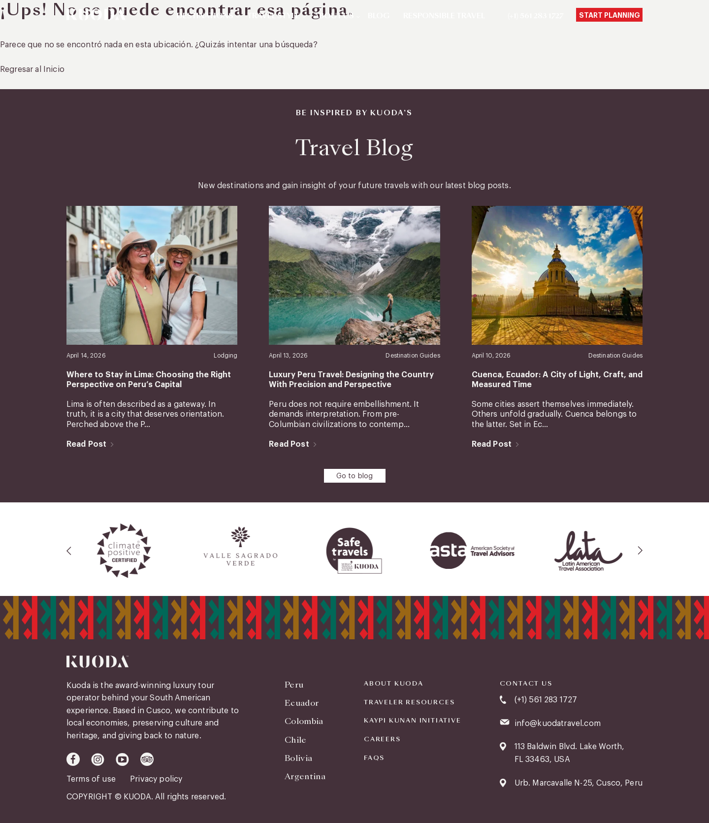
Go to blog (354, 476)
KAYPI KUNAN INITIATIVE (412, 720)
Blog (378, 16)
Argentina (305, 776)
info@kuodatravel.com (558, 723)
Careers (382, 739)
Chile (296, 740)
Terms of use (92, 779)
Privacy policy (156, 779)
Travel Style (273, 16)
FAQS (374, 758)
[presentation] (69, 551)
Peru (294, 685)
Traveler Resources (409, 702)
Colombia (304, 721)
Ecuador (302, 703)
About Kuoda (393, 684)
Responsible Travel (444, 16)
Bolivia (298, 758)
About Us (334, 16)
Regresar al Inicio (32, 69)
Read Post (86, 444)
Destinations (205, 16)
